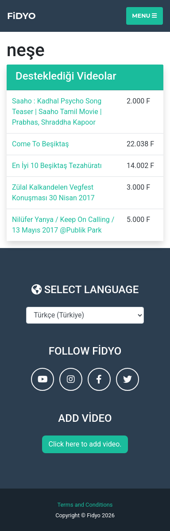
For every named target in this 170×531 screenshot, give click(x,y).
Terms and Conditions (85, 504)
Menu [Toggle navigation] (144, 15)
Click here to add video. (84, 444)
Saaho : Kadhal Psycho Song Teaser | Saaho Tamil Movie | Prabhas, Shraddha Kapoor (57, 111)
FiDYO (21, 16)
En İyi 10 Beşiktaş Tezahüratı (57, 165)
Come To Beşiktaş (40, 144)
